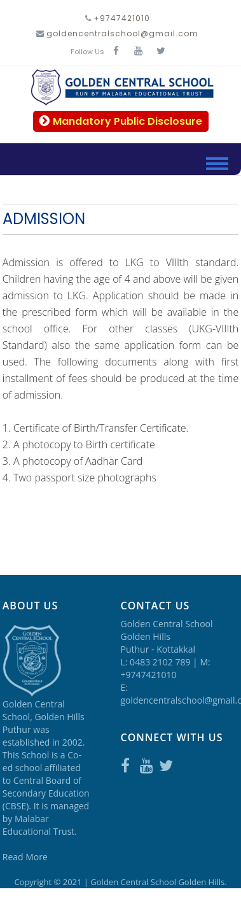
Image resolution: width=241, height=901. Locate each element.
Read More (25, 857)
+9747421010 (121, 18)
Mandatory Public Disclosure (120, 121)
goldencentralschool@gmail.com (122, 33)
